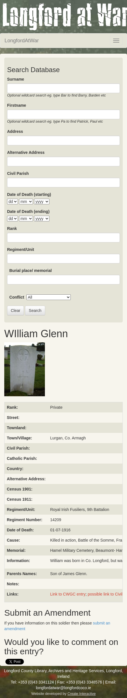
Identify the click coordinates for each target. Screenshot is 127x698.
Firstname (16, 105)
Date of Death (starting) (29, 194)
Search (35, 310)
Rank (12, 228)
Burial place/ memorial (30, 270)
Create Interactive (81, 694)
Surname (15, 79)
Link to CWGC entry (67, 594)
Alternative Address (26, 152)
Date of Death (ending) (28, 211)
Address (15, 131)
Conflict (16, 297)
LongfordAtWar (22, 40)
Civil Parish (18, 173)
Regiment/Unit (20, 249)
